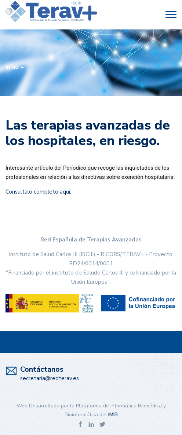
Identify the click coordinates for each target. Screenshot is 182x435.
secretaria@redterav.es (49, 378)
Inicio (12, 67)
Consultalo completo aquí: (38, 191)
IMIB (113, 414)
